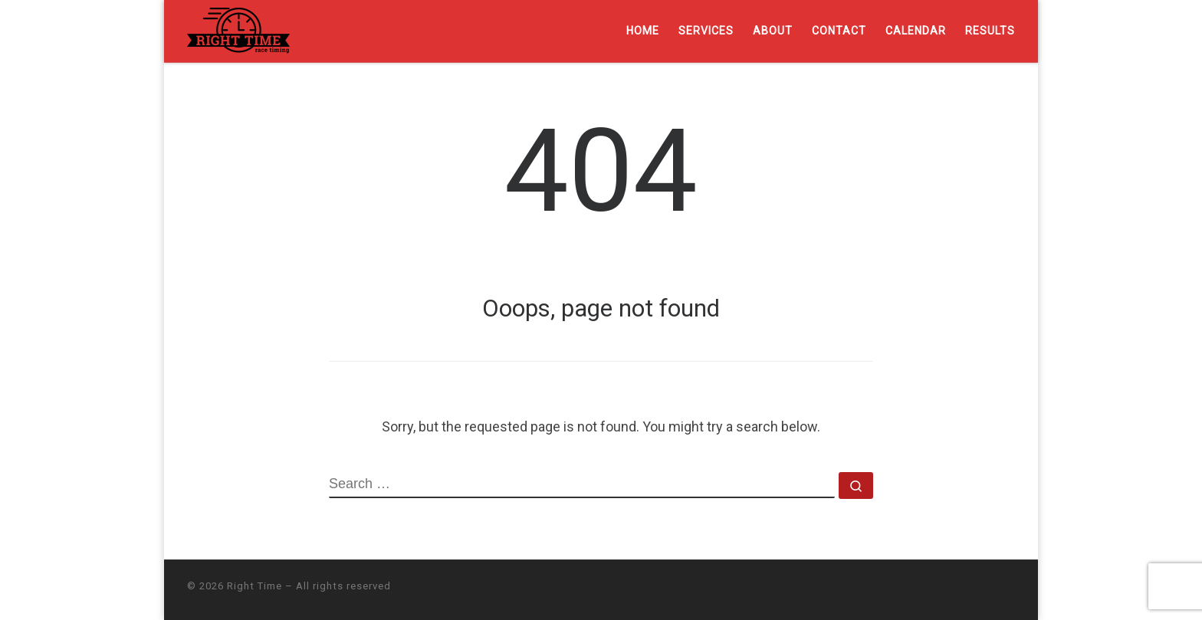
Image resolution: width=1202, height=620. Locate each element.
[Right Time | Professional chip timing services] (238, 29)
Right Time (254, 586)
